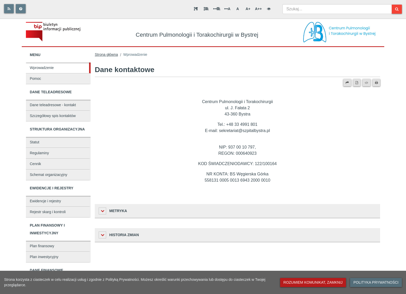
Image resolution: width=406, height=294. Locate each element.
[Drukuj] (376, 82)
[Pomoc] (21, 8)
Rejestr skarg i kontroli (48, 212)
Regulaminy (39, 153)
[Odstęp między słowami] (216, 8)
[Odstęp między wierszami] (206, 8)
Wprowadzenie (42, 68)
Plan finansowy (42, 246)
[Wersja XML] (367, 82)
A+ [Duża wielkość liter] (248, 9)
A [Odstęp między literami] (227, 9)
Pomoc (35, 78)
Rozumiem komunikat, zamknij (313, 282)
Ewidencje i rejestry (45, 201)
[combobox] (337, 9)
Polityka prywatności (375, 282)
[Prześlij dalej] (347, 82)
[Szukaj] (397, 9)
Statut (34, 142)
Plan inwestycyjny (44, 257)
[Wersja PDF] (356, 82)
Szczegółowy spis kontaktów (53, 116)
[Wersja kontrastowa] (269, 8)
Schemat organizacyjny (48, 175)
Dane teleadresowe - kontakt (53, 105)
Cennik (35, 164)
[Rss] (9, 8)
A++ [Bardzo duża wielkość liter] (258, 9)
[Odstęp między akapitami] (196, 8)
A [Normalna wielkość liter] (237, 9)
